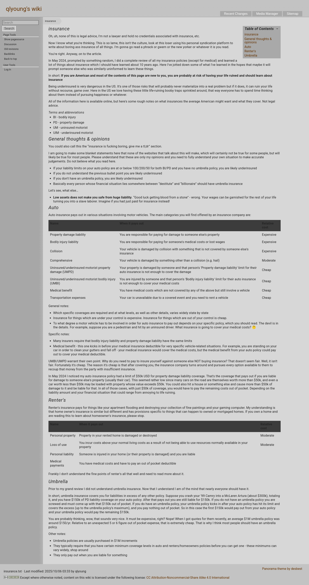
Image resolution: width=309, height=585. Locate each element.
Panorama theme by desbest (282, 569)
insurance (251, 34)
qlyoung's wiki (24, 9)
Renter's (250, 51)
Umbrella (250, 55)
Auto (247, 47)
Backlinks (9, 53)
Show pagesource (14, 39)
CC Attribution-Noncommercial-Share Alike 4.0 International (187, 577)
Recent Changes (236, 13)
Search (9, 28)
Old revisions (11, 49)
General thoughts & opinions (258, 40)
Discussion (10, 44)
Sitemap (292, 13)
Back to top (10, 58)
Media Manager (267, 13)
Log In (7, 69)
